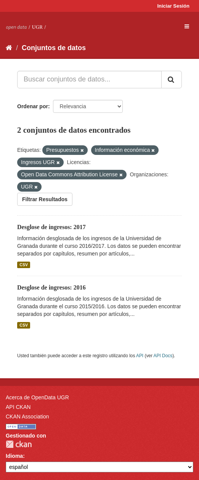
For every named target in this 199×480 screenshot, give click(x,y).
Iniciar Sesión (173, 6)
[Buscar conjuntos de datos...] (89, 79)
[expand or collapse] (186, 26)
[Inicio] (9, 48)
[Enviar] (171, 79)
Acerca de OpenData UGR (37, 397)
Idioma (14, 456)
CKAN (19, 444)
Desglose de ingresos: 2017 (51, 227)
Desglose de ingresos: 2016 (51, 287)
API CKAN (18, 407)
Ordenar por (32, 106)
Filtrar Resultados (44, 199)
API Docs (163, 355)
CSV (23, 264)
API (139, 355)
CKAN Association (27, 416)
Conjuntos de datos (54, 48)
